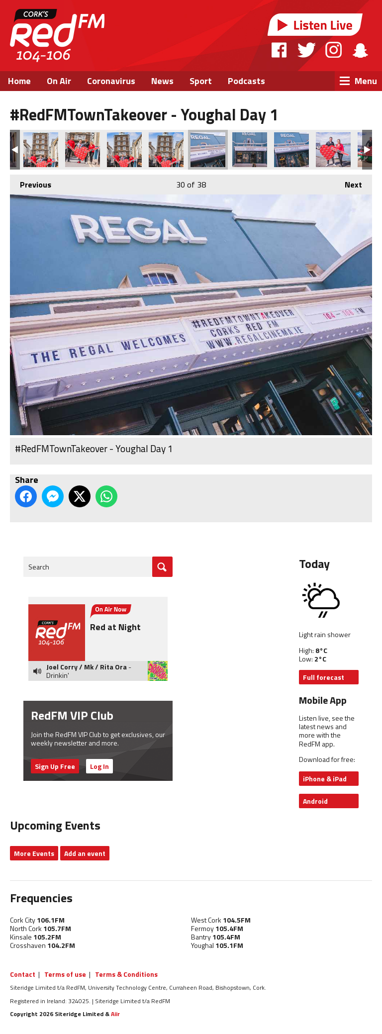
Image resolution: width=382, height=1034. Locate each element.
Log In (99, 766)
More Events (34, 853)
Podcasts (246, 81)
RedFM (57, 35)
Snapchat (360, 50)
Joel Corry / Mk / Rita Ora (86, 666)
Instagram (333, 50)
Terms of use (65, 974)
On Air (59, 81)
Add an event (84, 853)
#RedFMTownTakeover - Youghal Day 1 (40, 149)
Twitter (306, 50)
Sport (201, 81)
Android (315, 801)
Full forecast (323, 677)
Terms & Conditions (126, 974)
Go (162, 567)
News (162, 81)
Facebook (279, 50)
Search (38, 567)
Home (19, 81)
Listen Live (315, 24)
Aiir (115, 1014)
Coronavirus (111, 81)
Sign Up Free (55, 766)
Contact (22, 974)
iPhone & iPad (325, 778)
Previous (30, 182)
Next (348, 182)
